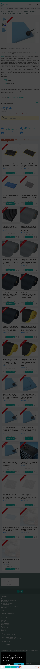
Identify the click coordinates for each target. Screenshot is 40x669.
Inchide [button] (23, 652)
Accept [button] (19, 664)
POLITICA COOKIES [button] (8, 660)
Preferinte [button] (8, 664)
